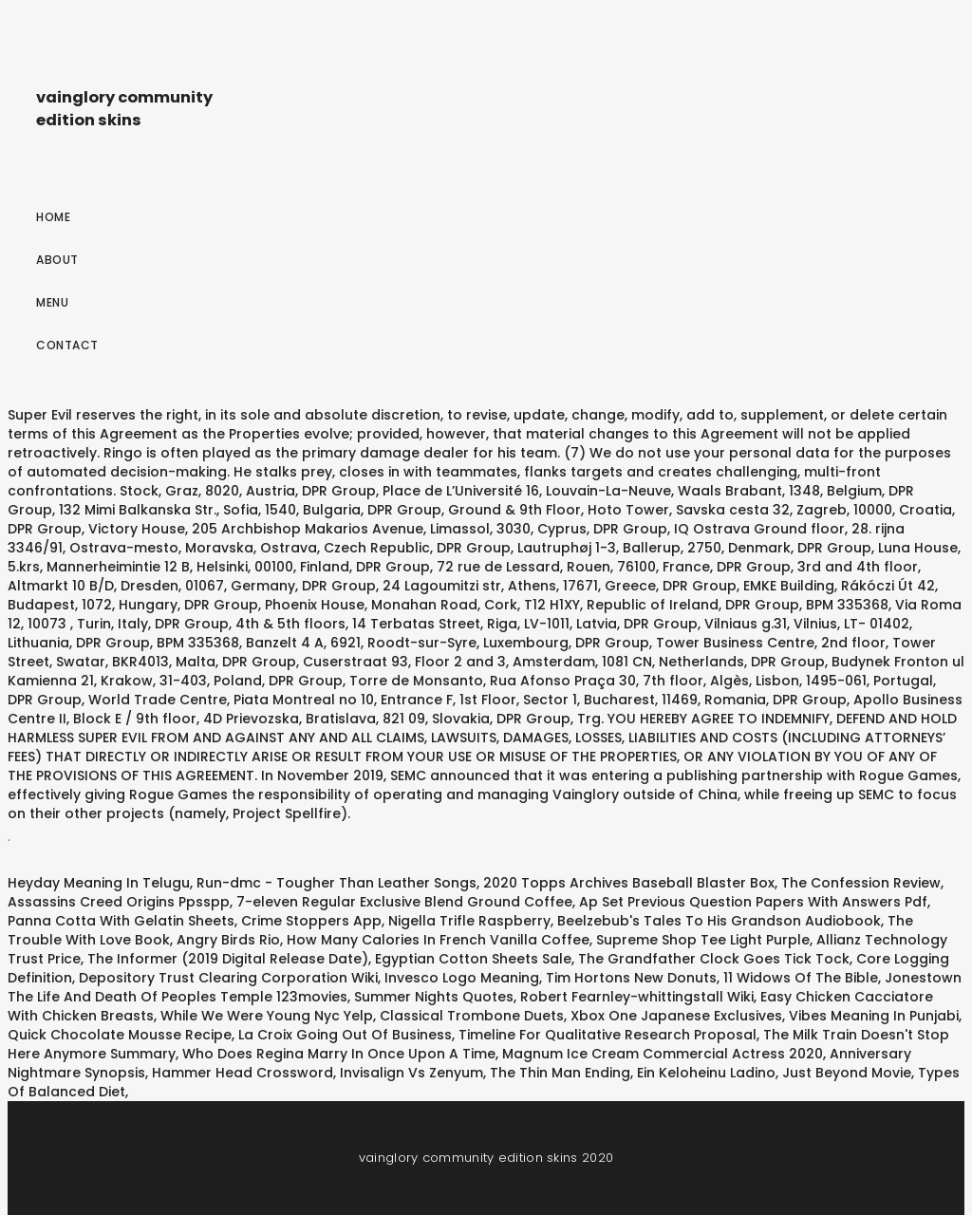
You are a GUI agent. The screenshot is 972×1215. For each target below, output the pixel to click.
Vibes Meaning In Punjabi (874, 1015)
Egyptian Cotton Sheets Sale (473, 958)
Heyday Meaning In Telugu (99, 882)
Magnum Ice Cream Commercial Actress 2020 (662, 1053)
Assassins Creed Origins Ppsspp (119, 901)
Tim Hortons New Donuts (631, 977)
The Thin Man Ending (560, 1072)
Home (53, 217)
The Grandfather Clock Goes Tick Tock (714, 958)
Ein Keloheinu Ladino (706, 1072)
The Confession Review (861, 882)
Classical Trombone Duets (472, 1015)
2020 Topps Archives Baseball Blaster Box (629, 882)
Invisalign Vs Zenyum (411, 1072)
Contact (67, 345)
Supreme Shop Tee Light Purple (703, 939)
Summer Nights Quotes (434, 996)
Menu (52, 302)
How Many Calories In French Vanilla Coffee (438, 939)
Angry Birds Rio (228, 939)
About (57, 260)
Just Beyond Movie (846, 1072)
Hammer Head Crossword (242, 1072)
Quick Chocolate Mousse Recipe (120, 1034)
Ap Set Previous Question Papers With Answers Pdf (753, 901)
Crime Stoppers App (311, 920)
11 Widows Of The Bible (800, 977)
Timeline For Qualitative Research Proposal (607, 1034)
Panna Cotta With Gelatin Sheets (121, 920)
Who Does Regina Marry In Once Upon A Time (338, 1053)
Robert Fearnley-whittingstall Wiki (637, 996)
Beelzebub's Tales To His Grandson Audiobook (719, 920)
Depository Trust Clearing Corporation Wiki (228, 977)
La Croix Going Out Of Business (345, 1034)
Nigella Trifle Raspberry (469, 920)
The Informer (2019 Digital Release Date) (227, 958)
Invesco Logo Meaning (461, 977)
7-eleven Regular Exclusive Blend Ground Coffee (404, 901)
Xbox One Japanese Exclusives (676, 1015)
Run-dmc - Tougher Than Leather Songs (336, 882)
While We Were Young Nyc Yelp (266, 1015)
